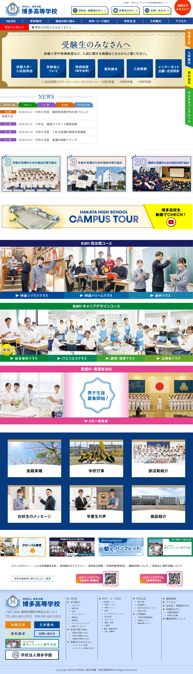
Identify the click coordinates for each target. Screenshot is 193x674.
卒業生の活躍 (172, 615)
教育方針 (75, 608)
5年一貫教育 (109, 631)
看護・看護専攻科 (110, 628)
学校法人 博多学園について (167, 565)
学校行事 (140, 601)
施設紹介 (75, 617)
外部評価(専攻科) (115, 565)
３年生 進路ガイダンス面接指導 (56, 124)
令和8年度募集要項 (144, 617)
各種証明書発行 (173, 612)
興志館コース (108, 601)
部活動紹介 (141, 604)
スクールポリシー (21, 565)
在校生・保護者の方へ (178, 605)
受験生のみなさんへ (81, 642)
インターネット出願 (79, 645)
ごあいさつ (76, 605)
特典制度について (144, 623)
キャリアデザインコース (113, 613)
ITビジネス (109, 619)
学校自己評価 (95, 565)
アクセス (171, 602)
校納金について (143, 620)
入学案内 (141, 614)
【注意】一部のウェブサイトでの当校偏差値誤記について (145, 2)
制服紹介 (75, 620)
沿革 (73, 611)
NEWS (73, 598)
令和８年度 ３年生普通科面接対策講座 (60, 132)
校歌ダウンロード (79, 626)
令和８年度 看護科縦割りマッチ (56, 140)
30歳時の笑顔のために (80, 638)
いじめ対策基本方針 (45, 565)
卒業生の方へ (173, 609)
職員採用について (138, 565)
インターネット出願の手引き (83, 648)
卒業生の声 (141, 610)
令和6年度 (126, 82)
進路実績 (171, 598)
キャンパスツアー (78, 614)
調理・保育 (109, 622)
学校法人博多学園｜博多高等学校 (94, 670)
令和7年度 (107, 82)
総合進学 (108, 616)
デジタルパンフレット (80, 623)
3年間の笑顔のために (80, 632)
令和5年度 (144, 82)
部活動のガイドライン (72, 565)
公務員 (107, 625)
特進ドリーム (110, 607)
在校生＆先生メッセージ (147, 607)
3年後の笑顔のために (80, 635)
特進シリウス (110, 604)
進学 (106, 610)
